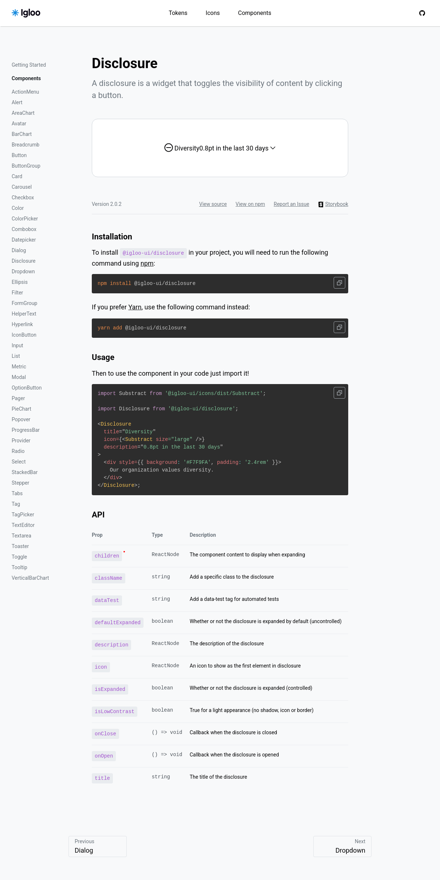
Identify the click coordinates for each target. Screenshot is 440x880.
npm (147, 263)
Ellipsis (20, 282)
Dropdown (23, 271)
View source (213, 204)
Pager (18, 398)
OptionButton (27, 388)
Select (18, 462)
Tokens (178, 12)
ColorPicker (25, 219)
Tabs (17, 493)
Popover (21, 419)
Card (17, 176)
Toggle (19, 557)
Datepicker (24, 240)
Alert (17, 102)
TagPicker (23, 514)
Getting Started (29, 65)
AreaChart (23, 113)
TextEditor (23, 525)
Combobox (24, 229)
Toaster (20, 546)
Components (254, 12)
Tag (16, 504)
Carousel (22, 187)
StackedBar (25, 472)
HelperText (24, 314)
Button (19, 155)
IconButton (24, 335)
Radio (18, 451)
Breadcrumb (25, 145)
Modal (19, 377)
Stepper (20, 483)
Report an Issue (291, 204)
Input (17, 345)
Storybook (333, 204)
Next (342, 846)
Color (18, 208)
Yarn (134, 306)
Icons (213, 12)
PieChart (21, 409)
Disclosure (24, 261)
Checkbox (23, 197)
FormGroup (24, 303)
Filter (17, 293)
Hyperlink (22, 324)
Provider (21, 440)
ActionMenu (25, 92)
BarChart (22, 134)
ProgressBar (26, 430)
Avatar (19, 123)
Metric (19, 366)
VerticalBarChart (30, 578)
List (16, 356)
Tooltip (19, 567)
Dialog (19, 250)
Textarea (21, 536)
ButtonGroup (26, 166)
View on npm (250, 204)
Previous (98, 846)
